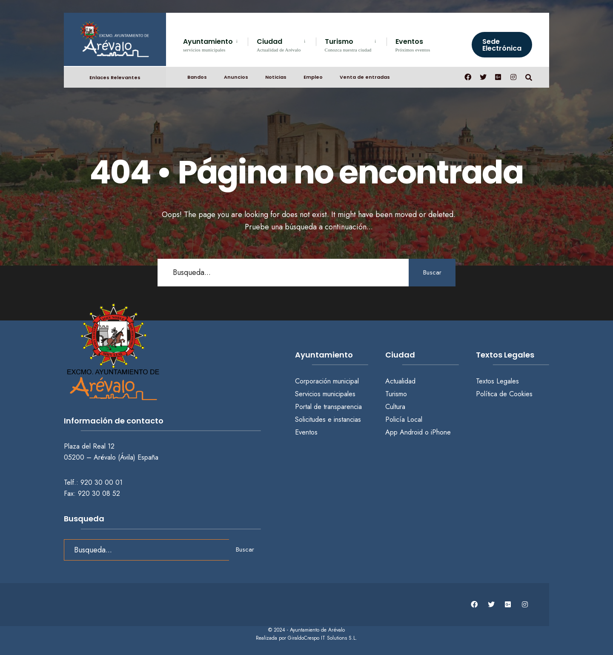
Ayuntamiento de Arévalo (317, 630)
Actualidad (400, 381)
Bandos (197, 77)
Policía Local (403, 419)
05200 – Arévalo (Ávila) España (111, 457)
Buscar (432, 272)
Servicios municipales (325, 394)
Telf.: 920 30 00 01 (93, 482)
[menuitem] (215, 44)
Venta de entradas (365, 77)
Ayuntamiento (208, 44)
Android (411, 432)
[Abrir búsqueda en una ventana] (528, 76)
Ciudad (279, 44)
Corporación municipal (327, 381)
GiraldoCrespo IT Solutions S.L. (322, 638)
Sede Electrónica (501, 45)
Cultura (395, 407)
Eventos (412, 44)
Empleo (313, 77)
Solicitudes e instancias (328, 419)
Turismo (348, 44)
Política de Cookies (504, 394)
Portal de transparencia (328, 407)
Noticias (275, 77)
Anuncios (236, 77)
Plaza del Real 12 (90, 446)
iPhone (441, 432)
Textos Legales (497, 381)
